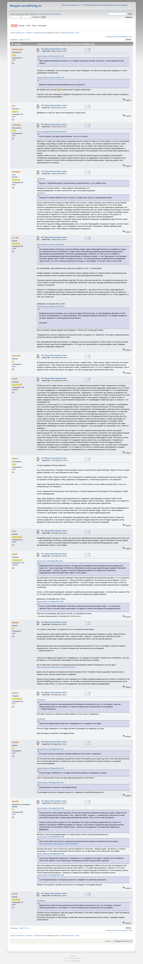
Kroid (14, 894)
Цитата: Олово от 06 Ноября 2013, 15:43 (50, 875)
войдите (42, 14)
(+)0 (88, 49)
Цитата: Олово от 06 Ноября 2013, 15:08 (50, 808)
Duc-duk (16, 356)
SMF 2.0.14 (66, 958)
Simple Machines (77, 958)
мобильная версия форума (116, 5)
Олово (15, 622)
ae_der (15, 238)
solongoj (16, 125)
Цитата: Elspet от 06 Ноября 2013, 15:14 (50, 749)
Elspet (15, 693)
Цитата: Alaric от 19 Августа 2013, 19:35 (50, 244)
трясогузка (17, 49)
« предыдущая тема (112, 36)
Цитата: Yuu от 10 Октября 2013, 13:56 (50, 561)
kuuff (14, 379)
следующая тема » (126, 36)
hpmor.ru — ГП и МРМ (81, 5)
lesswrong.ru (67, 5)
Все (28, 40)
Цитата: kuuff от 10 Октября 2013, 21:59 (50, 601)
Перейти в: (108, 941)
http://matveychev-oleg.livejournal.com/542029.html (56, 667)
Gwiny (15, 458)
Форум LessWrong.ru (25, 5)
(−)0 (88, 51)
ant (13, 106)
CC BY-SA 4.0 (72, 956)
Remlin (15, 801)
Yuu (14, 531)
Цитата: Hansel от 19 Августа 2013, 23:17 (50, 56)
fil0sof (57, 32)
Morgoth (16, 172)
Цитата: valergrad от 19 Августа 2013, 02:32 (51, 131)
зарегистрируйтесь (54, 14)
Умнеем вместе (98, 5)
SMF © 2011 (71, 958)
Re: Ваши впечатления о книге (54, 49)
